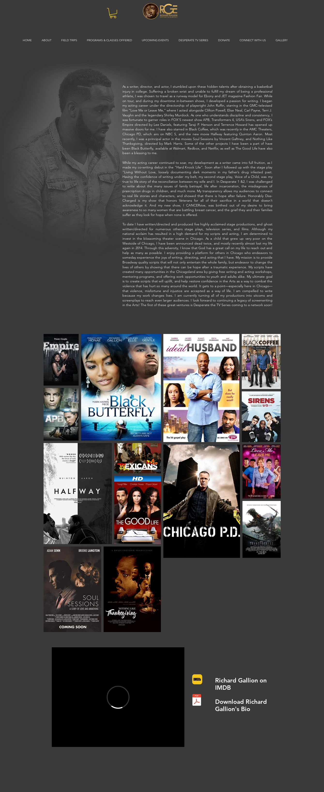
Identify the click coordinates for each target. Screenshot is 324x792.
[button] (113, 13)
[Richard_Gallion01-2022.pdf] (196, 700)
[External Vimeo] (118, 697)
